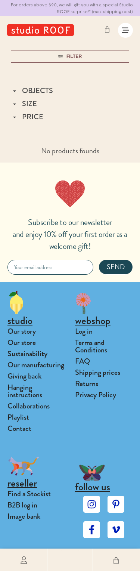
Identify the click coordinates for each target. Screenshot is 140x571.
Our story (21, 331)
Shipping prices (97, 372)
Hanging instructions (24, 391)
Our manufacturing (35, 364)
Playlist (18, 417)
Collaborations (28, 406)
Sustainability (27, 353)
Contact (19, 428)
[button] (70, 559)
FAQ (82, 361)
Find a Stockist (29, 493)
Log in (84, 331)
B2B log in (22, 505)
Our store (21, 342)
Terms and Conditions (91, 346)
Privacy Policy (95, 394)
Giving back (24, 376)
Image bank (23, 516)
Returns (86, 383)
